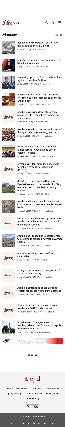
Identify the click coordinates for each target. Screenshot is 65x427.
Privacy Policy (52, 393)
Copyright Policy (13, 393)
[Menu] (60, 22)
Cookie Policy (32, 398)
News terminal (52, 388)
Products (37, 388)
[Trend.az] (10, 22)
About (8, 388)
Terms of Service (34, 393)
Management (22, 388)
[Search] (46, 22)
